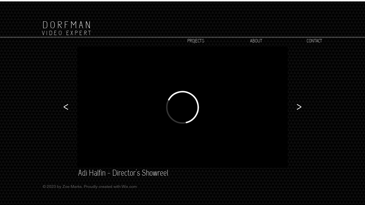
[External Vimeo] (182, 107)
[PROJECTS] (195, 41)
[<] (65, 107)
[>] (299, 107)
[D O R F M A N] (66, 25)
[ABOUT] (256, 41)
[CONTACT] (314, 41)
